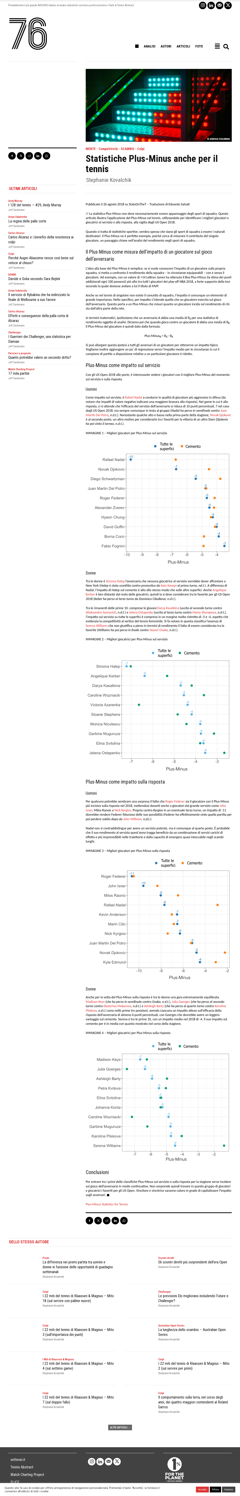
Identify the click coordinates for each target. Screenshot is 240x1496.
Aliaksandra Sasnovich (101, 612)
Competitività (108, 149)
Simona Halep (115, 581)
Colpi (141, 149)
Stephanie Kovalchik (108, 180)
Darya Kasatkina (168, 608)
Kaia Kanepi (169, 585)
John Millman (132, 819)
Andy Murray (15, 200)
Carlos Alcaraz (16, 232)
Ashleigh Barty (154, 1006)
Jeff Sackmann (16, 209)
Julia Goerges (181, 1002)
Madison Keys (95, 1002)
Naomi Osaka (158, 630)
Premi (46, 1257)
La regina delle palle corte (27, 221)
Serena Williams (97, 626)
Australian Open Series (171, 1325)
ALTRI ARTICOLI (120, 1427)
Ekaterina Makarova (117, 1006)
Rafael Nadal (133, 397)
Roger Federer (175, 801)
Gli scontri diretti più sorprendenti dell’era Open (192, 1262)
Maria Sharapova (204, 612)
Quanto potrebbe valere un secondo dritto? (39, 357)
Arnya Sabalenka (17, 216)
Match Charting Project (21, 369)
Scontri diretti (166, 1257)
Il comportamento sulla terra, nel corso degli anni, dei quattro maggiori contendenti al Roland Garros (193, 1402)
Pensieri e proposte (19, 353)
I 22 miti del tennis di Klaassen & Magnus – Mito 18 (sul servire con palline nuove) (78, 1298)
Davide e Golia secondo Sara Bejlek (34, 279)
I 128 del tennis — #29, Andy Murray (34, 205)
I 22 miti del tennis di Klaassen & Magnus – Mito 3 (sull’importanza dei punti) (78, 1332)
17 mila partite (18, 373)
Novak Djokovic (220, 415)
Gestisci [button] (228, 1489)
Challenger (14, 332)
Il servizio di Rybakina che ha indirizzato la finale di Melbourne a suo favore (39, 297)
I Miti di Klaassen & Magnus (58, 1359)
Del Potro (101, 415)
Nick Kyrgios (123, 810)
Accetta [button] (202, 1489)
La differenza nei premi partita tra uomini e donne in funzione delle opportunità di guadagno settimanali (78, 1267)
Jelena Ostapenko (141, 612)
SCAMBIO (127, 149)
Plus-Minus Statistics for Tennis (107, 1204)
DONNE (12, 274)
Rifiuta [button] (215, 1489)
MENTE (91, 149)
